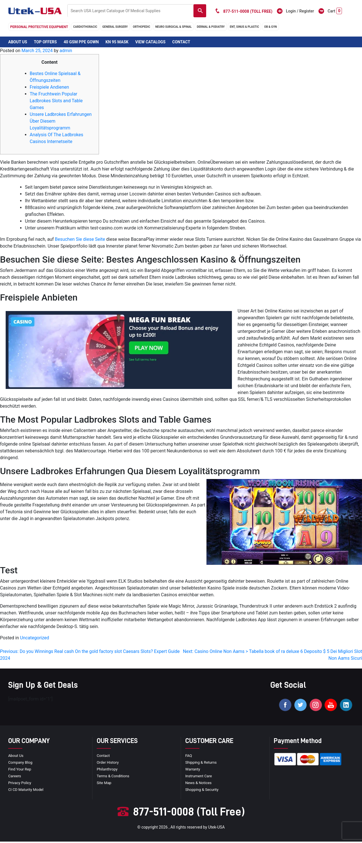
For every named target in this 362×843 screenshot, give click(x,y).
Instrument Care (199, 777)
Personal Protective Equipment (39, 27)
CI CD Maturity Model (27, 791)
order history (108, 763)
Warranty (193, 770)
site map (104, 784)
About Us (17, 42)
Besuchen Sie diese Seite (80, 239)
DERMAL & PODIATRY (211, 26)
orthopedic (141, 26)
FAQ (188, 757)
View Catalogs (150, 42)
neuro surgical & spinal (173, 26)
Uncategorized (34, 637)
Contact (181, 42)
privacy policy (20, 784)
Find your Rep (20, 770)
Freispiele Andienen (49, 87)
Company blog (21, 763)
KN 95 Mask (116, 42)
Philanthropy (108, 770)
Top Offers (45, 42)
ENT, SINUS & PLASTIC (244, 26)
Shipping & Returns (202, 763)
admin (66, 50)
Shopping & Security (203, 791)
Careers (15, 777)
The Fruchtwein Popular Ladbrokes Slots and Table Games (56, 100)
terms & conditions (114, 777)
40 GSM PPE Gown (81, 42)
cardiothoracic (85, 26)
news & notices (199, 784)
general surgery (115, 26)
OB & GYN (270, 26)
